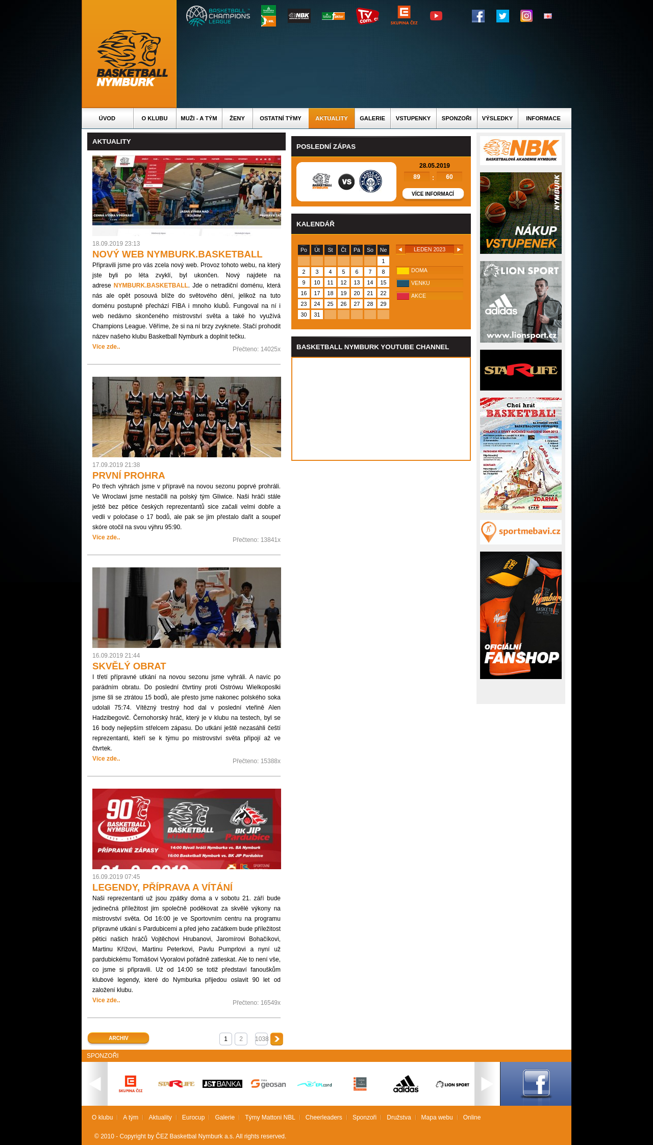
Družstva (399, 1117)
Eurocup (193, 1117)
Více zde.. (106, 346)
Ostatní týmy (281, 118)
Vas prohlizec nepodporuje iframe (381, 409)
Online (472, 1117)
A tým (130, 1117)
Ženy (237, 118)
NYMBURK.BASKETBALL (151, 285)
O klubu (155, 118)
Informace (543, 118)
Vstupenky (413, 118)
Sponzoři (456, 118)
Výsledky (497, 118)
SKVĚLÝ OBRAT (129, 666)
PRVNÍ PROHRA (128, 475)
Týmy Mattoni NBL (270, 1117)
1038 (261, 1039)
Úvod (107, 118)
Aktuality (331, 118)
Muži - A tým (199, 118)
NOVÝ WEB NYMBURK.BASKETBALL (177, 254)
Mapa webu (437, 1117)
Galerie (372, 118)
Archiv (118, 1038)
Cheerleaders (324, 1117)
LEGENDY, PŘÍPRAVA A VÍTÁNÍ (162, 887)
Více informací (433, 194)
